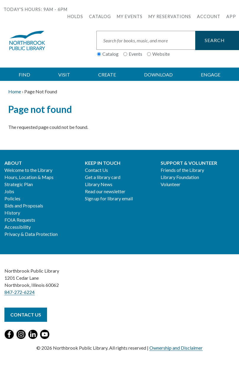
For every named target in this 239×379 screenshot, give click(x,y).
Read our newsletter (105, 191)
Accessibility (17, 227)
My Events (130, 16)
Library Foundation (180, 177)
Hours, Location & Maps (29, 177)
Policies (12, 198)
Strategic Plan (18, 184)
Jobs (9, 191)
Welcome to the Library (28, 170)
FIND (24, 74)
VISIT (64, 74)
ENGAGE (210, 74)
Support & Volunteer (189, 163)
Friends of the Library (182, 170)
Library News (98, 184)
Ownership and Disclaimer (176, 348)
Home (14, 91)
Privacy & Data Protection (31, 234)
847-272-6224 (19, 292)
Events (135, 54)
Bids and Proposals (23, 205)
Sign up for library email (109, 198)
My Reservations (169, 16)
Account (208, 16)
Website (161, 54)
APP (231, 16)
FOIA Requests (19, 220)
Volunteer (170, 184)
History (12, 212)
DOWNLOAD (158, 74)
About (13, 163)
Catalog (100, 16)
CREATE (107, 74)
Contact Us (96, 170)
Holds (75, 16)
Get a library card (102, 177)
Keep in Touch (102, 163)
